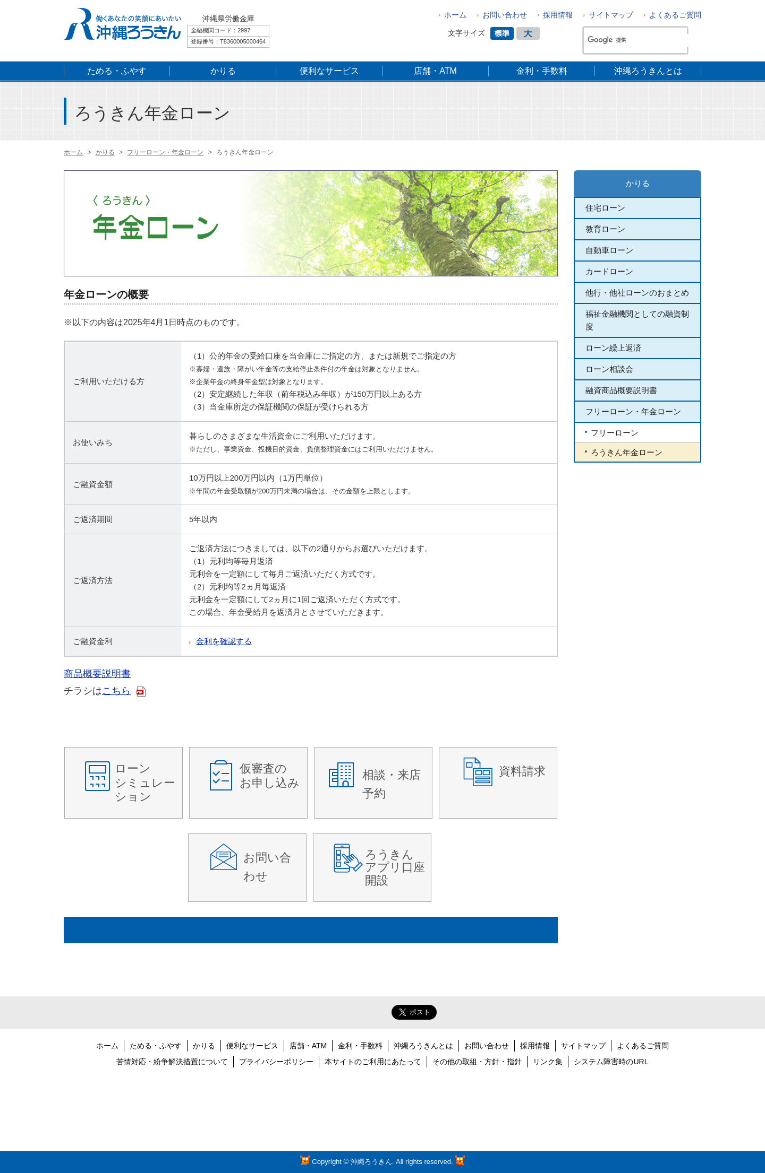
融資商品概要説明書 (621, 390)
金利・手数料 (360, 1045)
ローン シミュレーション (145, 782)
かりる (638, 183)
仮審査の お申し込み (270, 775)
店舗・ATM (308, 1045)
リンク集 (548, 1061)
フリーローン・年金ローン (633, 411)
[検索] (639, 40)
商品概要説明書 (97, 673)
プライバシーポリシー (276, 1061)
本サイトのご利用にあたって (373, 1061)
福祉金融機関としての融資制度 (637, 320)
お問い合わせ (504, 15)
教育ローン (605, 228)
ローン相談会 (609, 368)
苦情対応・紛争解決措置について (172, 1061)
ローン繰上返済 (613, 347)
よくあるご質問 (675, 15)
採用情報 (558, 15)
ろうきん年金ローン (626, 452)
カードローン (609, 271)
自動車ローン (609, 250)
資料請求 (522, 771)
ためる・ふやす (156, 1045)
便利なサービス (252, 1045)
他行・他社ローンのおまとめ (637, 292)
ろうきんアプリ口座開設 (395, 867)
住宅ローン (605, 207)
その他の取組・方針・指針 (477, 1061)
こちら (116, 690)
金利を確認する (224, 641)
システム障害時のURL (611, 1061)
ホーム (455, 15)
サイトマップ (611, 15)
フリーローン (615, 432)
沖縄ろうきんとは (423, 1045)
